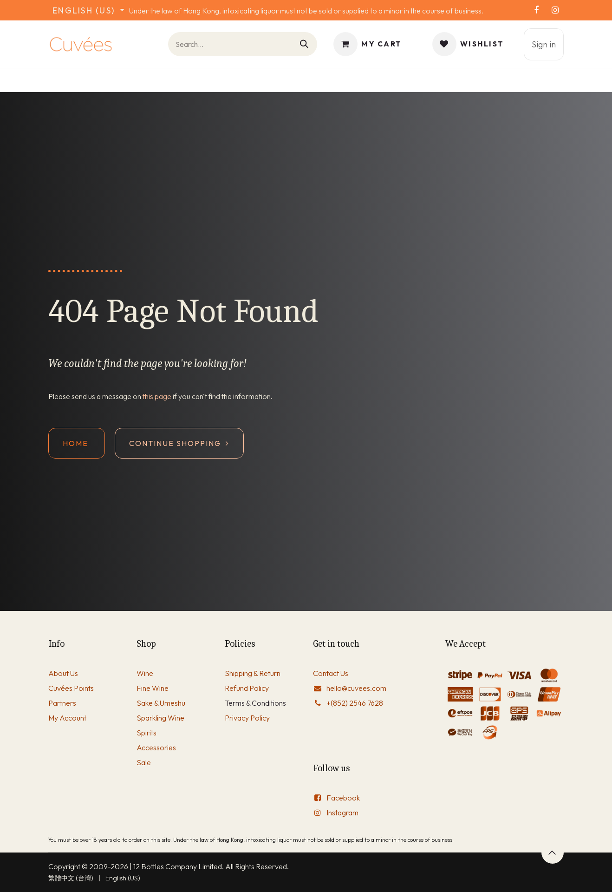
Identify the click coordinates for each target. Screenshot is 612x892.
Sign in (544, 44)
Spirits (146, 732)
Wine (145, 673)
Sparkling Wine (160, 717)
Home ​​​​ (77, 443)
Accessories (156, 747)
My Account (67, 717)
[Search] (304, 44)
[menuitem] (70, 878)
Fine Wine (153, 688)
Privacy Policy (247, 717)
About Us (63, 673)
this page (157, 396)
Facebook (343, 797)
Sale (144, 762)
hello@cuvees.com (356, 688)
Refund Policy (247, 688)
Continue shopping (179, 443)
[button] (552, 852)
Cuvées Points (71, 688)
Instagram (342, 812)
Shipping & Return (252, 673)
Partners (62, 703)
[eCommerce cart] (367, 44)
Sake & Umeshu (161, 703)
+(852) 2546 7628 (354, 703)
